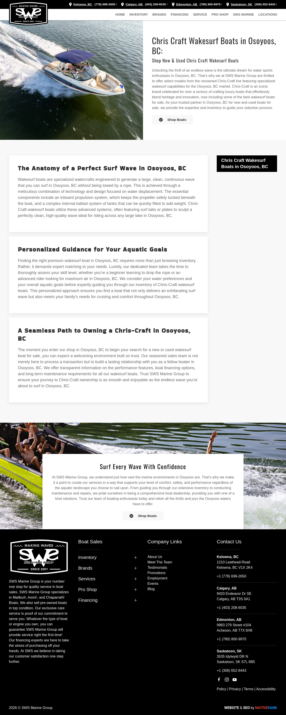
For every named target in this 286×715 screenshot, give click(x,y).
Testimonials (157, 567)
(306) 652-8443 (264, 4)
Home (120, 14)
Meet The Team (159, 562)
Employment (157, 578)
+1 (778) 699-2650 (231, 576)
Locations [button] (267, 14)
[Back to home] (28, 13)
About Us (154, 557)
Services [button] (86, 578)
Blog (151, 589)
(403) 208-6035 (155, 4)
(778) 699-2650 (105, 4)
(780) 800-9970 (210, 4)
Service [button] (200, 14)
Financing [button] (180, 14)
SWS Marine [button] (243, 14)
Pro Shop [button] (220, 14)
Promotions (156, 573)
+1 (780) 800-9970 (231, 639)
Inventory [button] (138, 14)
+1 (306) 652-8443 (231, 670)
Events (152, 583)
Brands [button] (159, 14)
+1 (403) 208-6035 (231, 608)
